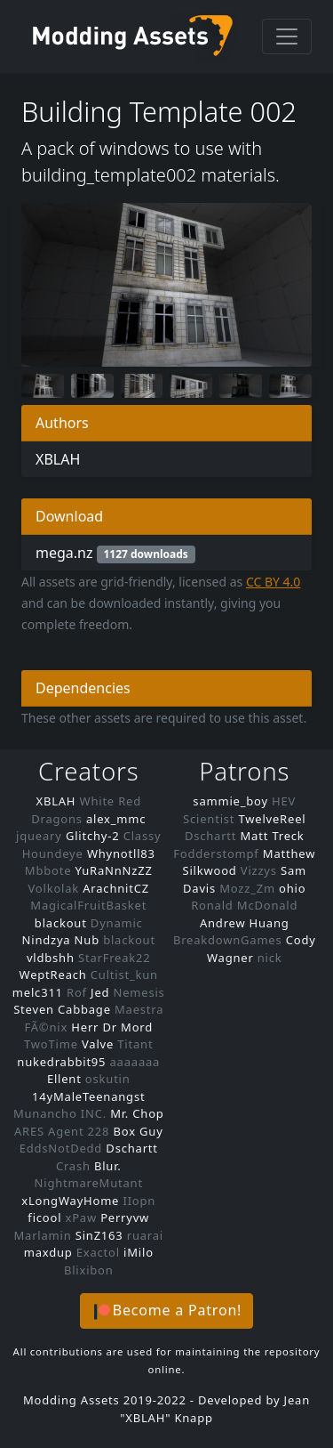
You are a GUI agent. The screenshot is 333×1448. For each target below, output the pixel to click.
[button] (166, 1311)
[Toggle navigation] (287, 36)
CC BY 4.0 (273, 581)
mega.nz (115, 553)
